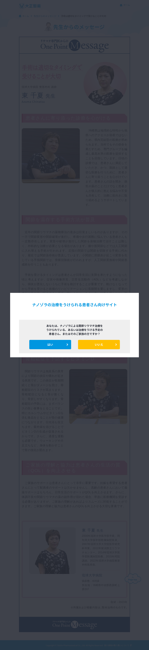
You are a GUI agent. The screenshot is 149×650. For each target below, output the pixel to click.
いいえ (99, 344)
